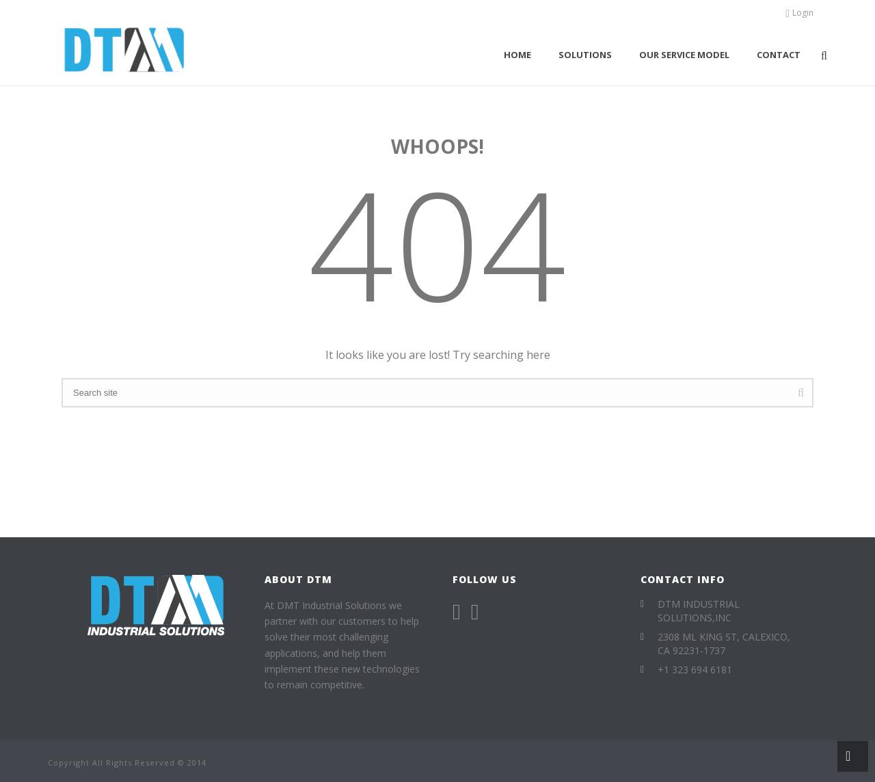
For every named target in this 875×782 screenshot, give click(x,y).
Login (799, 12)
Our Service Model (684, 55)
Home (517, 55)
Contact (778, 55)
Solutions (585, 55)
